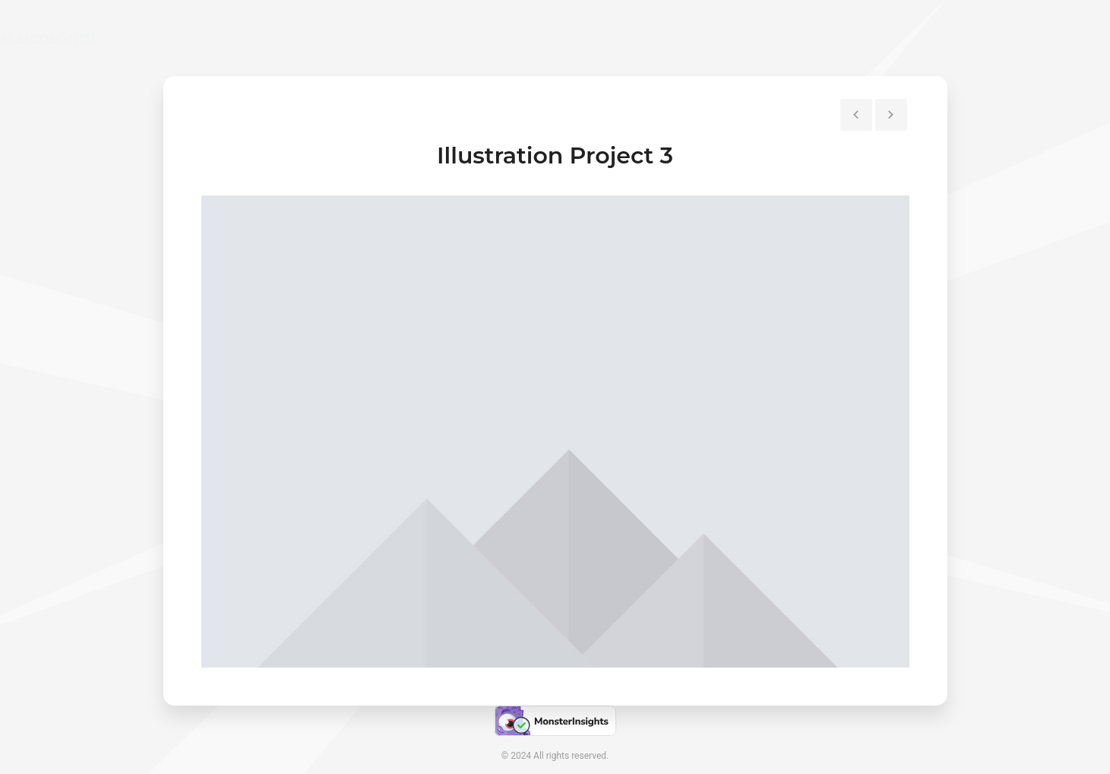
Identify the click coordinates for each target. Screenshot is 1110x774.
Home (789, 37)
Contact (927, 37)
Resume (856, 37)
